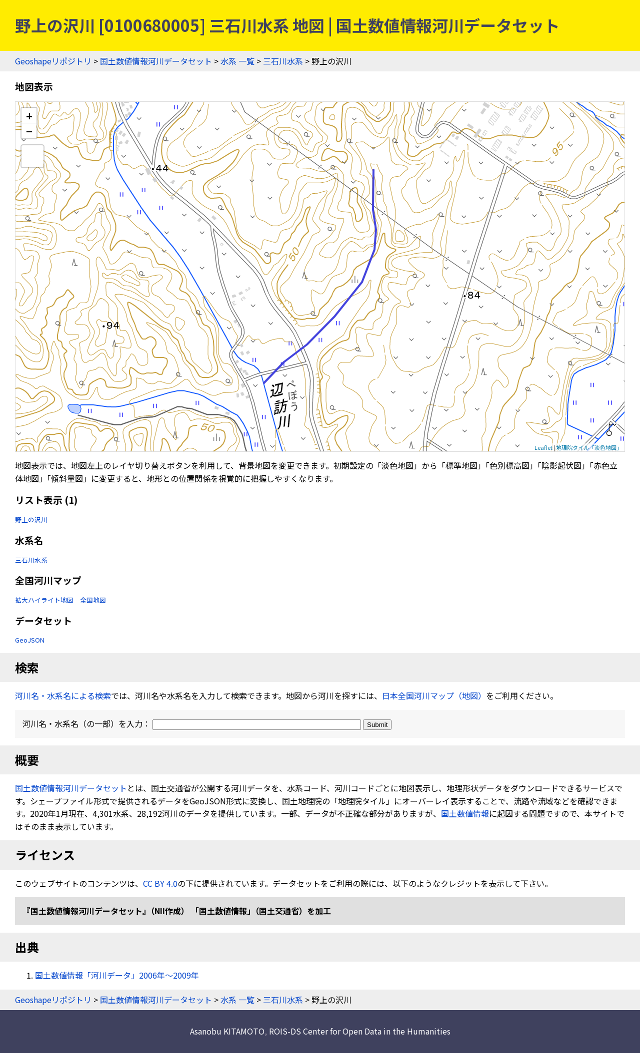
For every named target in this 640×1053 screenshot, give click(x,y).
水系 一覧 (237, 61)
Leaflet (543, 447)
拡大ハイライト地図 (44, 600)
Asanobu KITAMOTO (227, 1031)
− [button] (29, 130)
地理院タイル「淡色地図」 (589, 447)
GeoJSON (29, 640)
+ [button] (29, 115)
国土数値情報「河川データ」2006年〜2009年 (117, 975)
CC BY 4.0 (160, 883)
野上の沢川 (31, 519)
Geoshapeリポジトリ (53, 61)
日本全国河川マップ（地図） (434, 696)
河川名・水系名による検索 (63, 696)
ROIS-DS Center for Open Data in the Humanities (359, 1031)
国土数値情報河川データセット (156, 61)
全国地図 (93, 600)
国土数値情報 (465, 813)
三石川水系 (283, 61)
